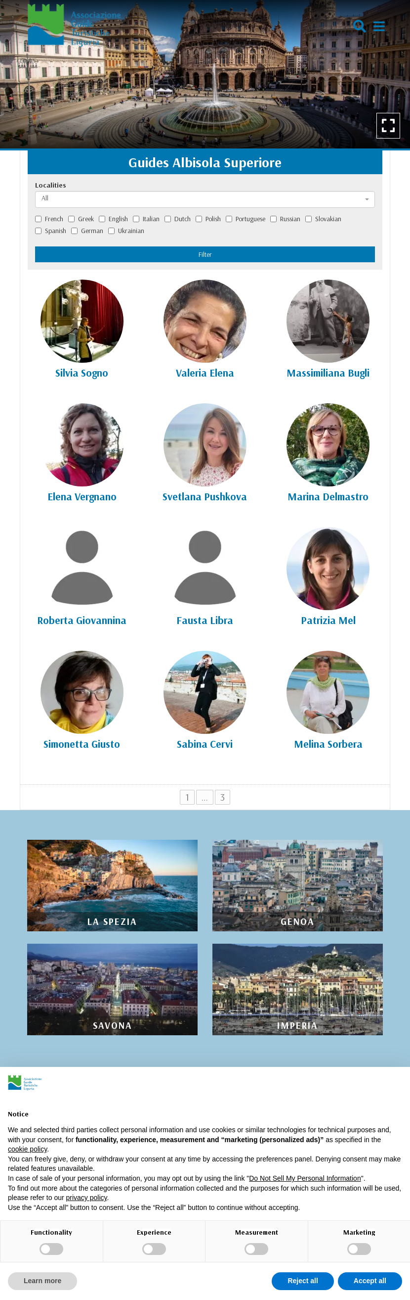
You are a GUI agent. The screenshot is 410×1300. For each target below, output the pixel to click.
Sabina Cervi (205, 743)
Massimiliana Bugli (328, 372)
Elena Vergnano (82, 496)
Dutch (177, 218)
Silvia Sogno (81, 372)
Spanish (50, 230)
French (49, 218)
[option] (205, 74)
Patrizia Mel (328, 620)
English (113, 218)
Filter (205, 254)
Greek (81, 218)
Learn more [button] (42, 1281)
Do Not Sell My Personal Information (305, 1178)
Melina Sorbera (328, 743)
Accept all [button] (370, 1281)
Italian (146, 218)
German (87, 230)
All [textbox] (44, 197)
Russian (285, 218)
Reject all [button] (302, 1281)
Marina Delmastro (328, 496)
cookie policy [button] (27, 1149)
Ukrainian (126, 230)
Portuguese (245, 218)
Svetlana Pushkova (205, 496)
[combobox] (205, 199)
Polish (208, 218)
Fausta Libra (204, 620)
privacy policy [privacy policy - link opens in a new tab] (86, 1198)
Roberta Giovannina (81, 620)
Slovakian (323, 218)
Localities (50, 185)
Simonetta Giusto (81, 743)
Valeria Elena (205, 372)
